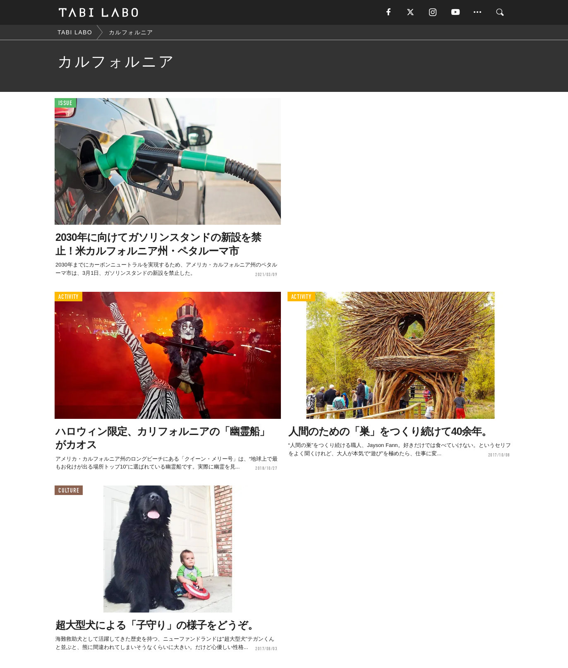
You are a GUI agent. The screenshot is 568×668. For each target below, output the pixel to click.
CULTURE (68, 491)
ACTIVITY (68, 297)
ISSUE (65, 103)
